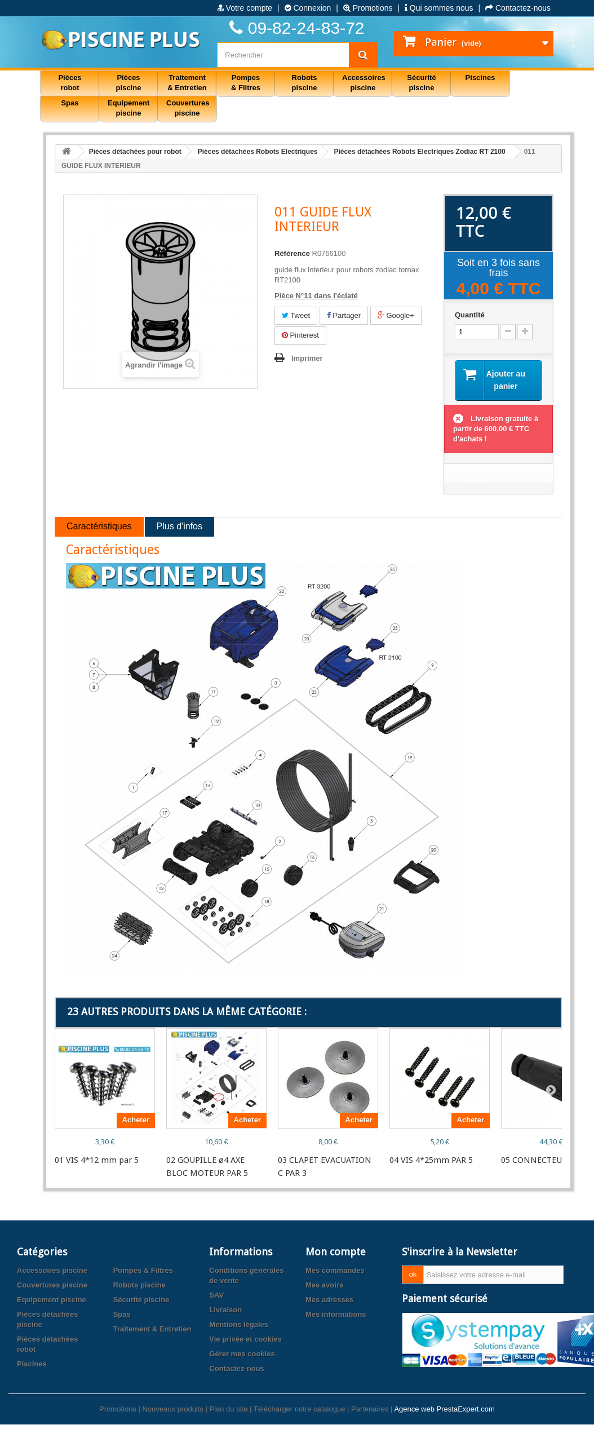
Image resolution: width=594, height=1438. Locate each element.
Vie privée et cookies (245, 1339)
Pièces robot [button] (69, 82)
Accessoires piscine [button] (363, 82)
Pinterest (300, 335)
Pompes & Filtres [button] (245, 82)
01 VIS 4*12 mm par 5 (97, 1161)
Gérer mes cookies (241, 1354)
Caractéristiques (99, 527)
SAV (216, 1295)
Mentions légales (238, 1325)
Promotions (368, 7)
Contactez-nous (518, 7)
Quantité (470, 315)
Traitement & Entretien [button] (186, 82)
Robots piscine (139, 1285)
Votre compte (245, 7)
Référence (292, 253)
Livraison (225, 1310)
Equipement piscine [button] (128, 108)
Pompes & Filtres (143, 1271)
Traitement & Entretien (152, 1329)
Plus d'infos (179, 527)
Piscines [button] (480, 77)
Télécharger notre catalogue (299, 1409)
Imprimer (307, 358)
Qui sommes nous (439, 7)
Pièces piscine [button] (128, 82)
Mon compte (335, 1252)
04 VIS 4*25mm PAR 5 (431, 1161)
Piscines (32, 1364)
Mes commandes (335, 1271)
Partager (344, 315)
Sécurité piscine (141, 1300)
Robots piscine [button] (304, 82)
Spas (122, 1315)
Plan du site (228, 1409)
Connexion (308, 7)
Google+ (396, 315)
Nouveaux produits (172, 1409)
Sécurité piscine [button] (421, 82)
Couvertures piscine (52, 1285)
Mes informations (335, 1315)
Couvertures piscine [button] (188, 108)
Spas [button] (69, 103)
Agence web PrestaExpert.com (444, 1409)
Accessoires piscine (52, 1271)
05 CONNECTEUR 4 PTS (546, 1161)
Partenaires (369, 1409)
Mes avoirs (324, 1285)
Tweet (296, 315)
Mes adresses (329, 1300)
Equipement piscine (51, 1300)
